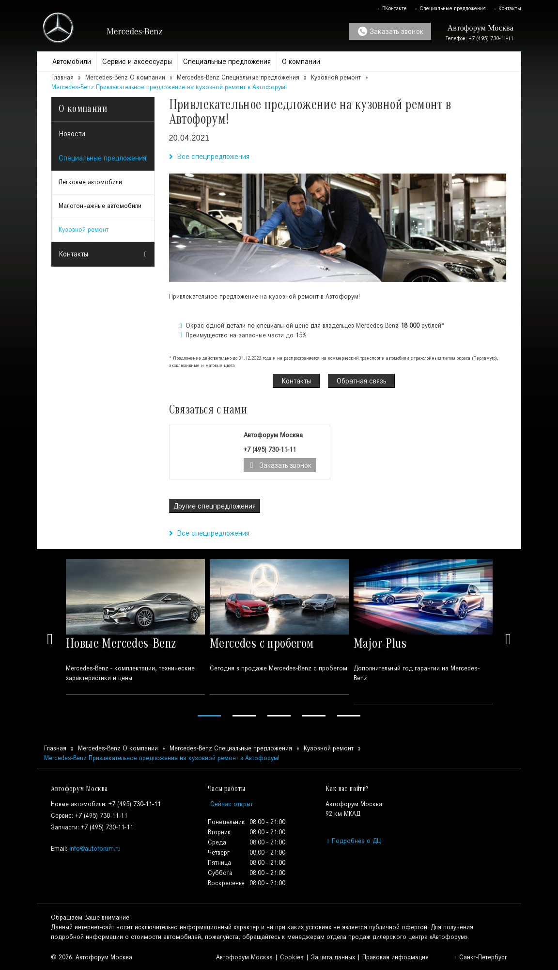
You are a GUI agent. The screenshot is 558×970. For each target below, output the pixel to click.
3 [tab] (279, 715)
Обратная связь (361, 380)
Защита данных (333, 957)
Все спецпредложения (209, 156)
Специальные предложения (450, 8)
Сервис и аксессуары (137, 61)
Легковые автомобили (90, 182)
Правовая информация (395, 957)
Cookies (292, 957)
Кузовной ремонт (336, 77)
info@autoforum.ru (95, 848)
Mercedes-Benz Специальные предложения (239, 77)
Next (508, 639)
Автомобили (71, 61)
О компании (301, 61)
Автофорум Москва (244, 957)
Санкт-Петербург (480, 957)
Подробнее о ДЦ (353, 841)
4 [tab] (314, 715)
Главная (62, 77)
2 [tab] (244, 715)
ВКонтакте (391, 8)
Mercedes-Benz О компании (125, 77)
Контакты (507, 8)
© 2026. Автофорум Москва (91, 957)
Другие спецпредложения (214, 505)
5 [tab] (348, 715)
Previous (50, 639)
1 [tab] (209, 715)
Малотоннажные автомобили (100, 206)
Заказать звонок (390, 31)
